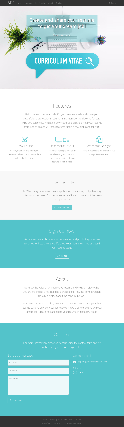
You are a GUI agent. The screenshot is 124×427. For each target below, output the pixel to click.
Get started (62, 255)
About (50, 3)
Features (28, 3)
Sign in (112, 3)
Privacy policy (56, 423)
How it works (40, 3)
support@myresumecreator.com (93, 362)
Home (19, 3)
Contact (59, 3)
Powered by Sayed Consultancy (72, 423)
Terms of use (46, 423)
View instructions (62, 207)
